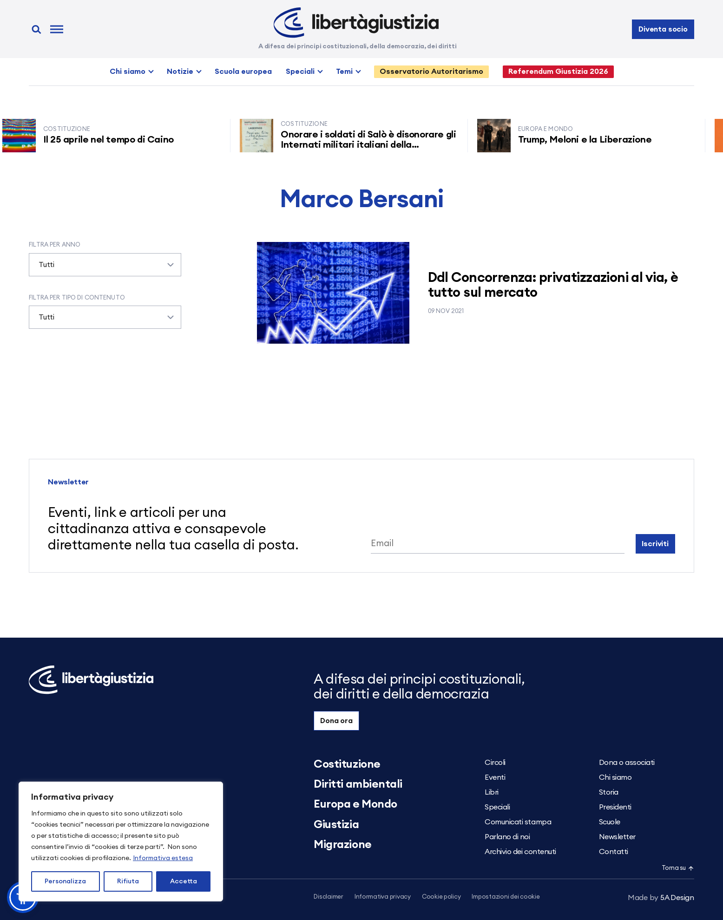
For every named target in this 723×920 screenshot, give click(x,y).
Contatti (613, 851)
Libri (492, 792)
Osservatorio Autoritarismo (431, 71)
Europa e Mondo (355, 804)
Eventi (495, 777)
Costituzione (347, 764)
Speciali (300, 71)
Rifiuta (128, 881)
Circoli (495, 762)
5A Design (661, 897)
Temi (344, 71)
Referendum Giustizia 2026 (558, 71)
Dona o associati (627, 762)
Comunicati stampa (518, 822)
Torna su (678, 868)
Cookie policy (441, 897)
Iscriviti (655, 544)
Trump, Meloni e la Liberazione (590, 139)
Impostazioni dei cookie (505, 897)
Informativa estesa (163, 858)
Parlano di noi (507, 837)
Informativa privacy (383, 897)
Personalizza (65, 881)
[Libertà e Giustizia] (356, 22)
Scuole (609, 822)
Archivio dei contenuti (520, 851)
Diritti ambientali (358, 784)
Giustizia (336, 824)
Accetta (183, 881)
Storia (608, 792)
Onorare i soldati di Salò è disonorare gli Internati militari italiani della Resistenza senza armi (373, 145)
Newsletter (617, 837)
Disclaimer (328, 897)
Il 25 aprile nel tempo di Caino (113, 139)
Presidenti (615, 807)
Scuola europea (243, 71)
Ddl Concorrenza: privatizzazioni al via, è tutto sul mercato (553, 285)
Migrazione (342, 844)
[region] (121, 841)
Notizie (180, 71)
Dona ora (336, 720)
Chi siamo (127, 71)
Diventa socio (663, 29)
